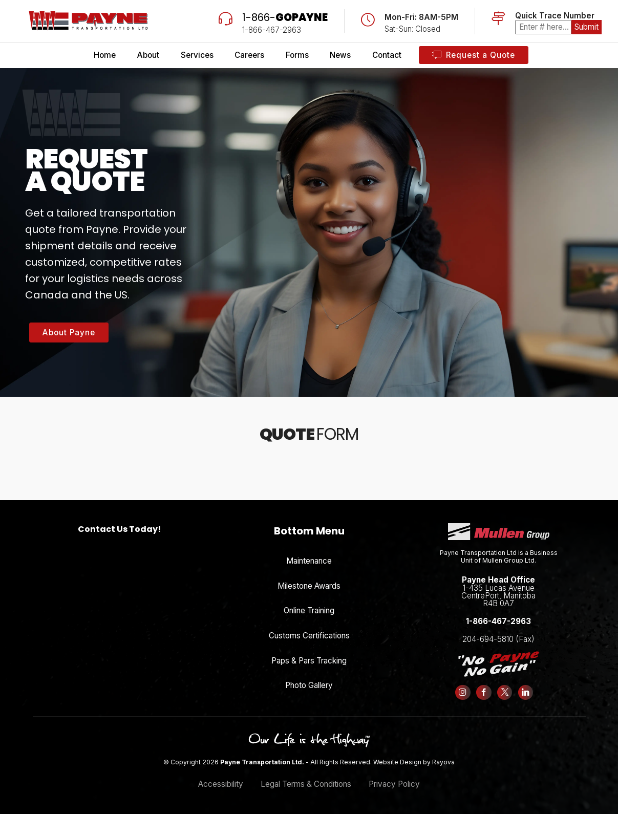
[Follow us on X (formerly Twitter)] (509, 693)
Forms (297, 55)
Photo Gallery (309, 685)
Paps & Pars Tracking (309, 661)
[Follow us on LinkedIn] (532, 693)
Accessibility (220, 785)
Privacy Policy (394, 785)
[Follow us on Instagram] (464, 693)
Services (197, 55)
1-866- (285, 17)
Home (105, 55)
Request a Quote (473, 55)
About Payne (68, 332)
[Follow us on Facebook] (486, 693)
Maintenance (309, 561)
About (148, 55)
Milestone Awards (309, 586)
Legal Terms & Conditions (306, 785)
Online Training (309, 610)
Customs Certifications (309, 635)
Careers (249, 55)
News (340, 55)
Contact (386, 55)
